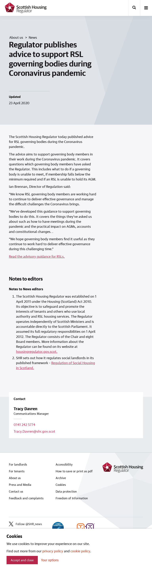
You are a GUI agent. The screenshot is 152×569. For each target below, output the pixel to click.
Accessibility (64, 464)
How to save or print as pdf (74, 471)
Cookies (61, 484)
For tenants (17, 471)
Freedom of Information (72, 498)
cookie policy (80, 551)
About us (15, 478)
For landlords (18, 464)
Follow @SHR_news (25, 524)
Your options (50, 560)
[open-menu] (146, 8)
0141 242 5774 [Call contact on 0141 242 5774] (24, 424)
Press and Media (20, 484)
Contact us (16, 491)
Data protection (66, 491)
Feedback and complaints (26, 498)
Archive (61, 478)
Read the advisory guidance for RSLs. (37, 256)
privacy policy (52, 551)
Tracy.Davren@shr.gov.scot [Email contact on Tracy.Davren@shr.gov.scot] (34, 431)
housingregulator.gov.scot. (36, 351)
